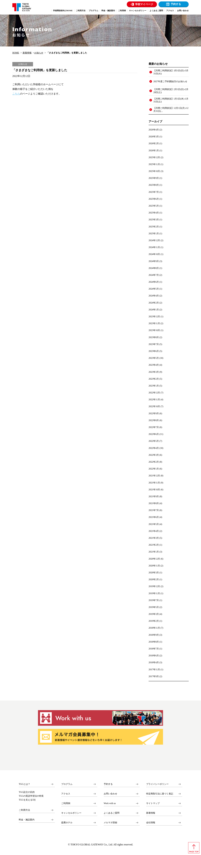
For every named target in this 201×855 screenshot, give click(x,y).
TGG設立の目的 (27, 792)
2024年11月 (154, 247)
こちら (16, 93)
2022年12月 (154, 392)
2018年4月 (154, 662)
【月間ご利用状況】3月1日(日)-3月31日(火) (170, 72)
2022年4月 (154, 448)
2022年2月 (154, 462)
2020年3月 (154, 572)
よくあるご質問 (111, 813)
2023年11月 (154, 323)
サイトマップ (153, 803)
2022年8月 (154, 420)
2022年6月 (154, 434)
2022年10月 (154, 406)
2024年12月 (154, 240)
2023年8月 (154, 337)
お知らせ (38, 52)
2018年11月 (154, 628)
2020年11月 (154, 565)
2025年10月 (154, 171)
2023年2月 (154, 379)
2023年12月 (154, 316)
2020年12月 (154, 558)
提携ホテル (66, 822)
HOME (15, 52)
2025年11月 (154, 164)
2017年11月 (154, 669)
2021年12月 (154, 475)
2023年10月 (154, 330)
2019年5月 (154, 607)
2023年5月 (154, 358)
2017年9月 (154, 676)
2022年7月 (154, 427)
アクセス (65, 794)
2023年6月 (154, 351)
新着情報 (27, 52)
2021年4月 (154, 531)
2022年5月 (154, 441)
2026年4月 (154, 129)
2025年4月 (154, 212)
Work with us (110, 803)
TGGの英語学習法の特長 (31, 796)
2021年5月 (154, 524)
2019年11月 (154, 593)
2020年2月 (154, 579)
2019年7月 (154, 600)
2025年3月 (154, 219)
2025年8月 (154, 185)
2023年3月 (154, 372)
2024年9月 (154, 261)
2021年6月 (154, 517)
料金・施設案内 (26, 819)
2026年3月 (154, 136)
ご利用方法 (24, 810)
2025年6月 (154, 199)
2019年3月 (154, 614)
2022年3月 (154, 455)
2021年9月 (154, 496)
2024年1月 (154, 309)
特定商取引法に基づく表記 (159, 794)
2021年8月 (154, 503)
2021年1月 (154, 551)
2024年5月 (154, 288)
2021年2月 (154, 545)
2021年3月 (154, 538)
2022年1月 (154, 468)
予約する (176, 4)
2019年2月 (154, 621)
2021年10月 (154, 489)
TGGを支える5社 (27, 800)
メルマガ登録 (110, 822)
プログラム (66, 784)
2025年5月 (154, 205)
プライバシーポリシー (157, 784)
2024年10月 (154, 254)
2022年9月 (154, 413)
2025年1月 (154, 233)
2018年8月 (154, 641)
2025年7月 (154, 192)
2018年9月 (154, 635)
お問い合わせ (110, 794)
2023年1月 (154, 385)
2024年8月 (154, 268)
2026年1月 (154, 150)
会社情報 (150, 822)
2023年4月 (154, 365)
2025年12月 (154, 157)
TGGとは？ (24, 784)
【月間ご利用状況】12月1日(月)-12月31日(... (170, 109)
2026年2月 (154, 143)
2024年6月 (154, 282)
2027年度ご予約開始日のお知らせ (170, 81)
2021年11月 (154, 482)
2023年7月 (154, 344)
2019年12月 (154, 586)
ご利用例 (65, 803)
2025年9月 (154, 178)
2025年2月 (154, 226)
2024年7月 (154, 275)
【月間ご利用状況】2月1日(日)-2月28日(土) (170, 91)
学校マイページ (144, 4)
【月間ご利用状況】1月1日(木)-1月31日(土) (170, 100)
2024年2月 (154, 302)
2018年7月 (154, 648)
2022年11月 (154, 399)
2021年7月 (154, 510)
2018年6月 (154, 655)
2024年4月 (154, 295)
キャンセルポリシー (71, 813)
